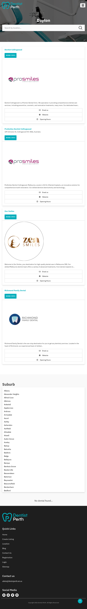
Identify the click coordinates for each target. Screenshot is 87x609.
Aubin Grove (9, 439)
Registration (7, 557)
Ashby (6, 422)
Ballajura (7, 459)
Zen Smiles (9, 211)
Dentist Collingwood (13, 50)
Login (4, 562)
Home (4, 534)
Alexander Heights (11, 394)
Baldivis (7, 453)
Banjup (7, 463)
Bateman (8, 477)
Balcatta (7, 449)
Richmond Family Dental (15, 290)
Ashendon (8, 425)
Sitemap (5, 567)
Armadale (8, 415)
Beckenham (9, 487)
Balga (6, 456)
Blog (4, 548)
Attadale (7, 432)
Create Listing (8, 539)
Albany (7, 391)
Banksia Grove (10, 466)
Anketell (7, 404)
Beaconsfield (9, 483)
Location (5, 544)
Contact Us (6, 553)
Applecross (8, 408)
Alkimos (7, 401)
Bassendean (9, 473)
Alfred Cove (9, 397)
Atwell (6, 435)
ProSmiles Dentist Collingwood (18, 129)
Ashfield (7, 428)
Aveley (7, 442)
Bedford (7, 490)
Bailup (6, 446)
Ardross (7, 411)
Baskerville (8, 470)
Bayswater (8, 480)
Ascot (6, 418)
